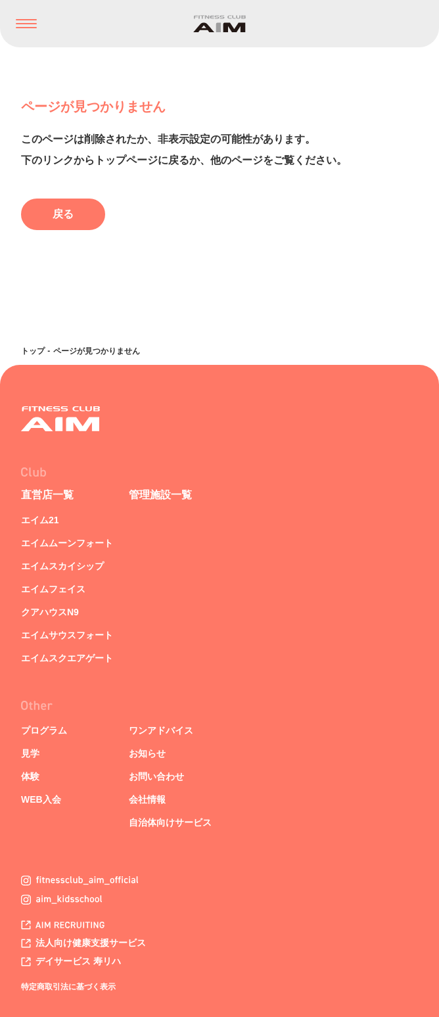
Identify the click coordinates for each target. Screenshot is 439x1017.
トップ (33, 351)
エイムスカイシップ (62, 566)
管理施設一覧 (160, 494)
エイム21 (40, 520)
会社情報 (147, 799)
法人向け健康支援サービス (83, 942)
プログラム (44, 730)
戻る (63, 214)
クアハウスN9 (50, 612)
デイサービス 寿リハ (71, 961)
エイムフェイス (53, 589)
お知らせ (147, 753)
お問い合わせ (156, 776)
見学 (30, 753)
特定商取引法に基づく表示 (68, 986)
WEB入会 (41, 799)
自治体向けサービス (170, 822)
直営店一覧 (47, 494)
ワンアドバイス (161, 730)
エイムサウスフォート (67, 635)
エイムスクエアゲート (67, 658)
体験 (30, 776)
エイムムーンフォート (67, 543)
